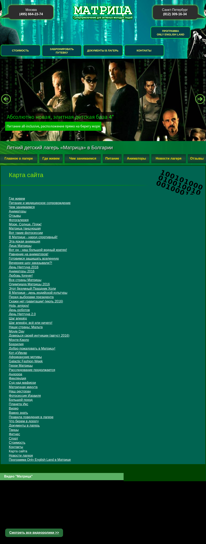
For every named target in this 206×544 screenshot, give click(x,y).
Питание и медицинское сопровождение (39, 203)
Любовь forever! (21, 275)
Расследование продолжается (32, 370)
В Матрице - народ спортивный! (33, 237)
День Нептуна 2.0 (22, 314)
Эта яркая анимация (24, 241)
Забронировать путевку (62, 51)
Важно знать (18, 412)
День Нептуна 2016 (24, 267)
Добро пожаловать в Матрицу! (32, 348)
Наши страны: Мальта (26, 327)
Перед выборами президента (31, 297)
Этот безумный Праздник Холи (32, 288)
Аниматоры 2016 (21, 271)
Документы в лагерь (102, 50)
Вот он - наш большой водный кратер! (38, 250)
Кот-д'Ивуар (18, 353)
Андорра (15, 374)
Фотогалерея (19, 220)
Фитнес (14, 434)
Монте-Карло (19, 340)
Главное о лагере (19, 158)
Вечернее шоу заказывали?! (30, 263)
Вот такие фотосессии (26, 233)
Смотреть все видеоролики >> (34, 532)
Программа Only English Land (170, 32)
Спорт (13, 438)
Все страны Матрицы (25, 280)
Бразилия (16, 344)
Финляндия (17, 378)
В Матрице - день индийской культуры (38, 292)
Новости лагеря (168, 158)
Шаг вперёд (18, 318)
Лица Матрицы (20, 245)
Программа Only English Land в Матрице (40, 459)
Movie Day (17, 331)
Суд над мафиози (22, 382)
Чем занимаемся (82, 158)
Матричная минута (23, 387)
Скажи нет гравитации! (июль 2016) (36, 301)
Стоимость (20, 50)
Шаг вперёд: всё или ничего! (30, 323)
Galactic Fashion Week (26, 361)
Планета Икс (18, 404)
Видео (14, 408)
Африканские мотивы (25, 357)
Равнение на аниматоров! (28, 254)
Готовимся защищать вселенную (34, 258)
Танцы (14, 430)
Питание (112, 158)
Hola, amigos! (19, 305)
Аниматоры (136, 158)
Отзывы (197, 158)
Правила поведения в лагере (31, 417)
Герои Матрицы (21, 365)
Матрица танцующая (25, 228)
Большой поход (21, 400)
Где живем (51, 158)
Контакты (144, 50)
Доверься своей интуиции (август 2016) (39, 335)
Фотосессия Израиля (25, 395)
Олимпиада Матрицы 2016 (29, 284)
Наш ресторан (20, 391)
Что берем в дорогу (24, 421)
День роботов (19, 310)
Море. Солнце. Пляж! (25, 224)
